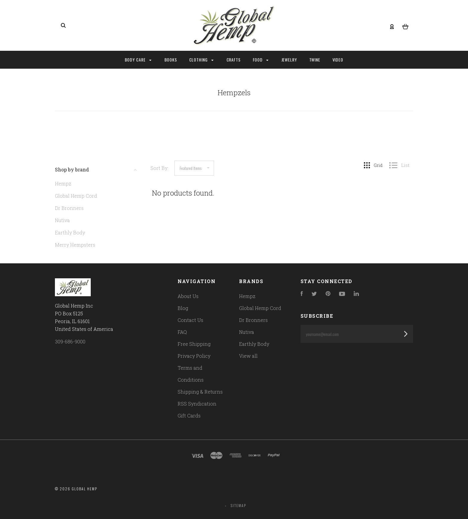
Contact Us (190, 320)
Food (261, 59)
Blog (183, 308)
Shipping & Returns (200, 392)
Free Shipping (194, 344)
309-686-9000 (70, 341)
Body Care (138, 59)
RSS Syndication (197, 403)
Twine (315, 59)
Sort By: (159, 168)
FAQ (182, 332)
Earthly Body (70, 232)
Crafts (234, 59)
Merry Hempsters (75, 245)
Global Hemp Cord (76, 196)
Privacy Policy (194, 356)
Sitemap (238, 505)
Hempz (63, 183)
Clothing (201, 59)
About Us (188, 296)
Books (170, 59)
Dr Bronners (69, 208)
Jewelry (289, 59)
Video (338, 59)
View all (248, 356)
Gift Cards (189, 415)
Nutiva (62, 220)
